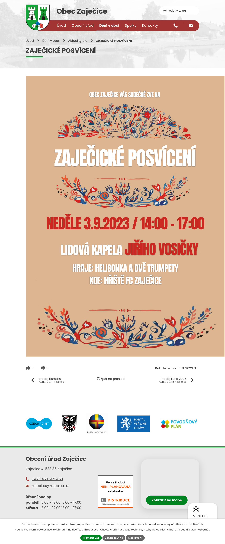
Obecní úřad (83, 25)
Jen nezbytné (114, 537)
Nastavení (136, 537)
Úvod (30, 42)
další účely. (197, 524)
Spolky (130, 25)
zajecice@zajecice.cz (50, 486)
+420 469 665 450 (47, 480)
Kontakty (150, 25)
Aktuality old (77, 42)
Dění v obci (51, 42)
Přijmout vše (90, 537)
